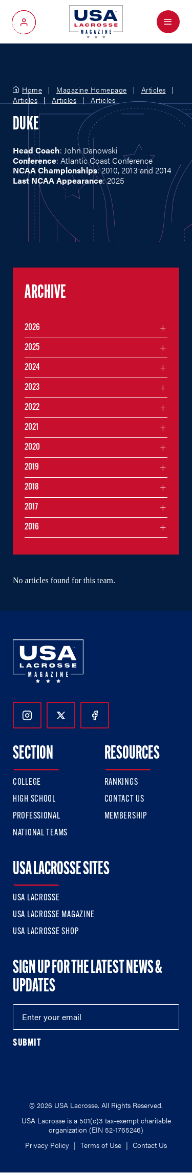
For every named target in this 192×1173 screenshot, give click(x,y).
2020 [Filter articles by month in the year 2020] (32, 447)
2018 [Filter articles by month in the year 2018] (32, 487)
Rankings (121, 782)
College (27, 782)
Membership (125, 816)
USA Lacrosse (36, 898)
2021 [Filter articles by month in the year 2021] (31, 427)
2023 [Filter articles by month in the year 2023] (32, 387)
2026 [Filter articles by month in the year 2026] (32, 328)
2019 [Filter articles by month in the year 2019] (32, 467)
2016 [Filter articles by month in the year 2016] (32, 527)
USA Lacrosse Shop (45, 932)
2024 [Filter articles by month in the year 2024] (32, 367)
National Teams (40, 833)
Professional (36, 816)
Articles (153, 90)
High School (34, 799)
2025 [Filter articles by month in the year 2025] (32, 347)
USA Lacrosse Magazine (54, 915)
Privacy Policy (47, 1144)
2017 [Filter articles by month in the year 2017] (31, 507)
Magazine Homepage (91, 90)
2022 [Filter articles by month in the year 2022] (32, 407)
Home (32, 90)
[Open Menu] (168, 21)
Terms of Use (100, 1144)
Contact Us (124, 799)
